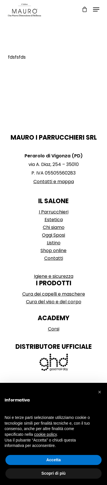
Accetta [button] (53, 460)
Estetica (54, 219)
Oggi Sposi (53, 235)
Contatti (53, 258)
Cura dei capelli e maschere (53, 294)
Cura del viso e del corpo (53, 301)
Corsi (53, 329)
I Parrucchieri (53, 212)
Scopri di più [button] (53, 473)
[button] (99, 392)
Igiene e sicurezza (53, 276)
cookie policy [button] (45, 434)
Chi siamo (53, 227)
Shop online (53, 250)
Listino (53, 242)
